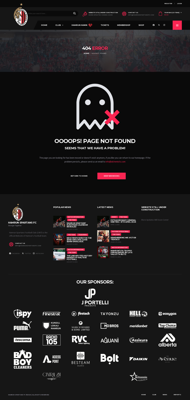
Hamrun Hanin (82, 25)
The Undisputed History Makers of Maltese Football (79, 257)
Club (58, 25)
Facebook (14, 253)
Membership (123, 25)
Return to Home (79, 176)
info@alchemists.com (115, 161)
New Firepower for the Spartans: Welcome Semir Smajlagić (79, 240)
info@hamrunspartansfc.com (141, 15)
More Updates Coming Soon (101, 15)
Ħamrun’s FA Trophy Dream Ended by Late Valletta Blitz (121, 252)
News (165, 394)
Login (179, 3)
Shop (141, 25)
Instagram (38, 253)
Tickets (105, 25)
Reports (177, 394)
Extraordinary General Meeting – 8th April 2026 (123, 221)
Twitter (26, 253)
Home (44, 25)
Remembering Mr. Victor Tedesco (123, 239)
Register (168, 3)
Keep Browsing (111, 176)
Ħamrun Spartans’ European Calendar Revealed (77, 225)
